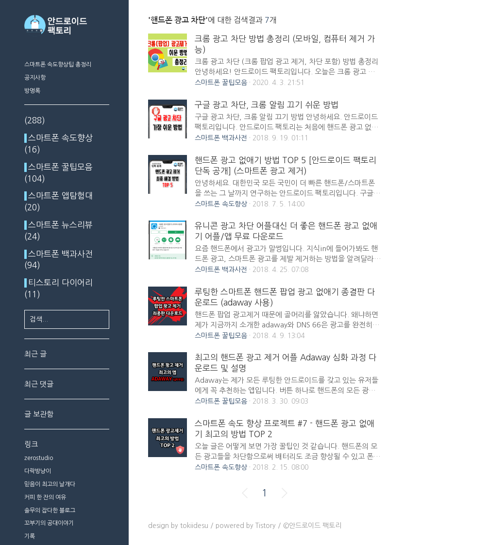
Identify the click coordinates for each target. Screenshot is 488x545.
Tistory (265, 525)
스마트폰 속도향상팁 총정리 (57, 65)
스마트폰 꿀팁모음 (221, 82)
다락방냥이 (37, 471)
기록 (29, 536)
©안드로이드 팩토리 (312, 525)
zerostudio (38, 458)
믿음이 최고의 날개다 (49, 484)
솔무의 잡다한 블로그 (49, 510)
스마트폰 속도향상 (221, 204)
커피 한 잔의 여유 (45, 497)
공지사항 (35, 78)
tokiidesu (194, 525)
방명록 (32, 91)
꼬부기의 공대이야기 (49, 523)
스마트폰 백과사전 (221, 138)
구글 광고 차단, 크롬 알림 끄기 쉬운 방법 (266, 105)
